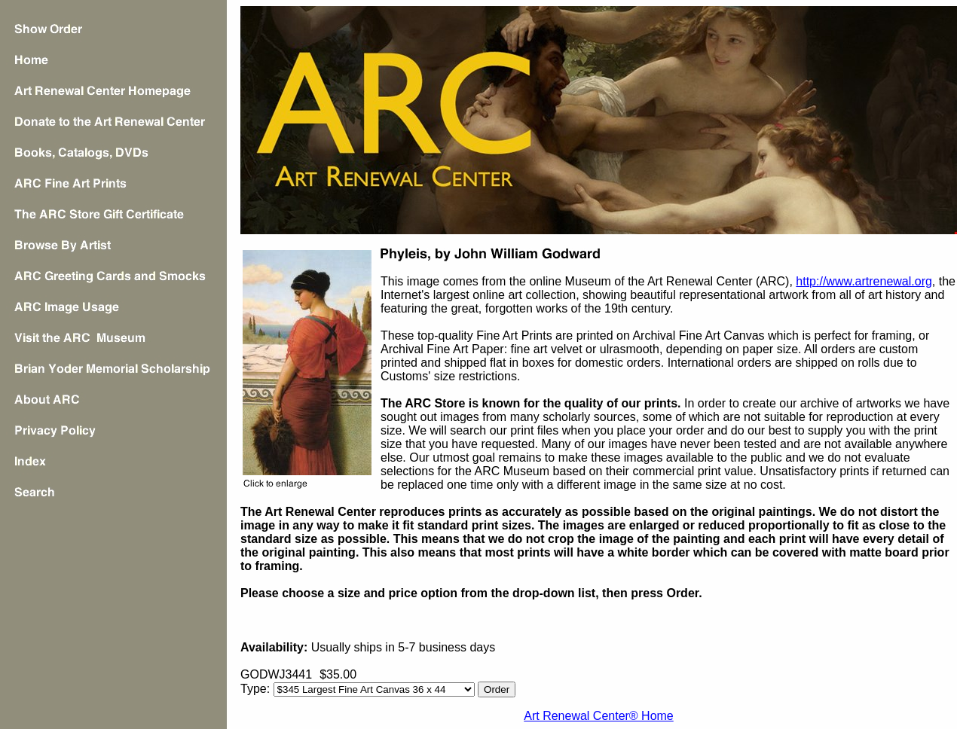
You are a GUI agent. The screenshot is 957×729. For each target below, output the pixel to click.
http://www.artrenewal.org (864, 281)
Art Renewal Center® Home (599, 715)
